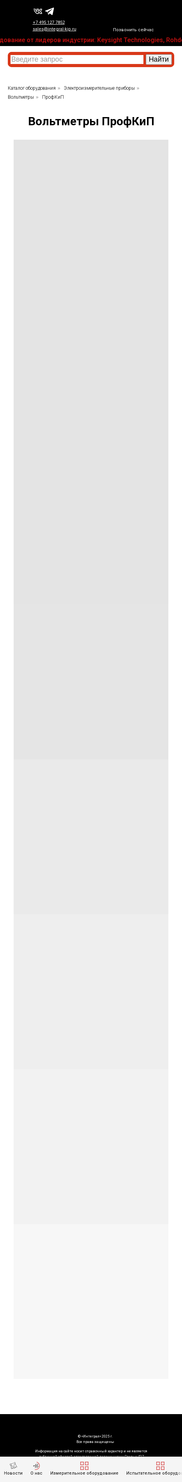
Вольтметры (21, 97)
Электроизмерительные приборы (99, 88)
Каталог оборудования (32, 88)
